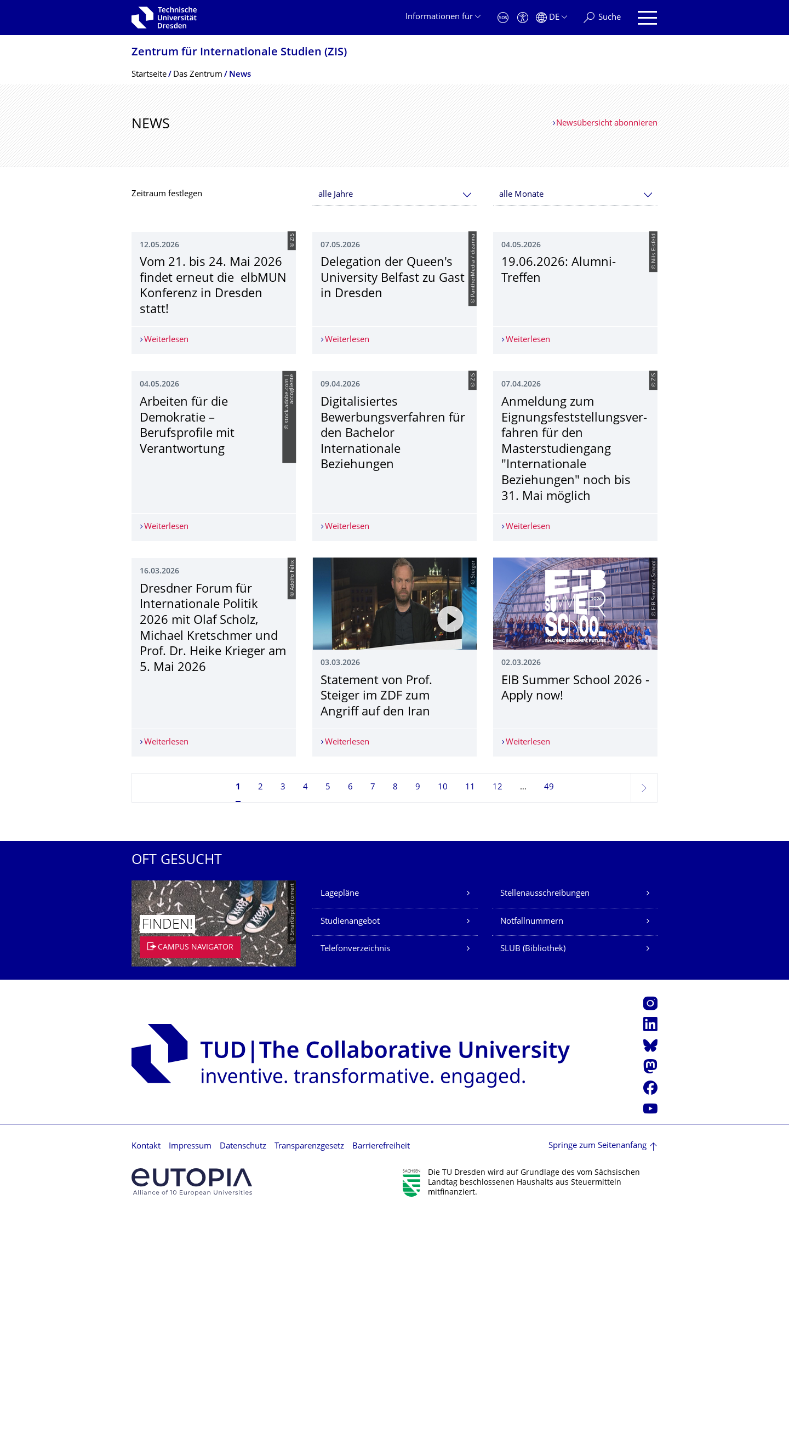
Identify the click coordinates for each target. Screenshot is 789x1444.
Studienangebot (350, 1152)
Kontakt (146, 1376)
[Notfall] (503, 18)
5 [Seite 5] (327, 1018)
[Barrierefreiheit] (523, 18)
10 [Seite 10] (443, 1018)
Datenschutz (243, 1376)
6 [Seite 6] (350, 1018)
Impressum (190, 1376)
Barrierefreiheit (381, 1376)
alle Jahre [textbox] (335, 195)
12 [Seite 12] (497, 1018)
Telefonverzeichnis (355, 1179)
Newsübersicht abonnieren (607, 124)
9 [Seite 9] (417, 1018)
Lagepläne (340, 1124)
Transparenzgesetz (309, 1376)
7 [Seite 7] (372, 1018)
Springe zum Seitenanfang (597, 1376)
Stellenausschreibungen (545, 1124)
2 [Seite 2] (260, 1018)
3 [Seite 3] (283, 1018)
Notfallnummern (531, 1152)
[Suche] (602, 18)
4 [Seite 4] (305, 1018)
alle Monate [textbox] (521, 195)
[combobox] (394, 195)
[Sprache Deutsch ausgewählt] (551, 18)
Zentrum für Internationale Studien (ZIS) (239, 53)
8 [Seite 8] (395, 1018)
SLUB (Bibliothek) (532, 1179)
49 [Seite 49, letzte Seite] (549, 1018)
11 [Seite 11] (470, 1018)
